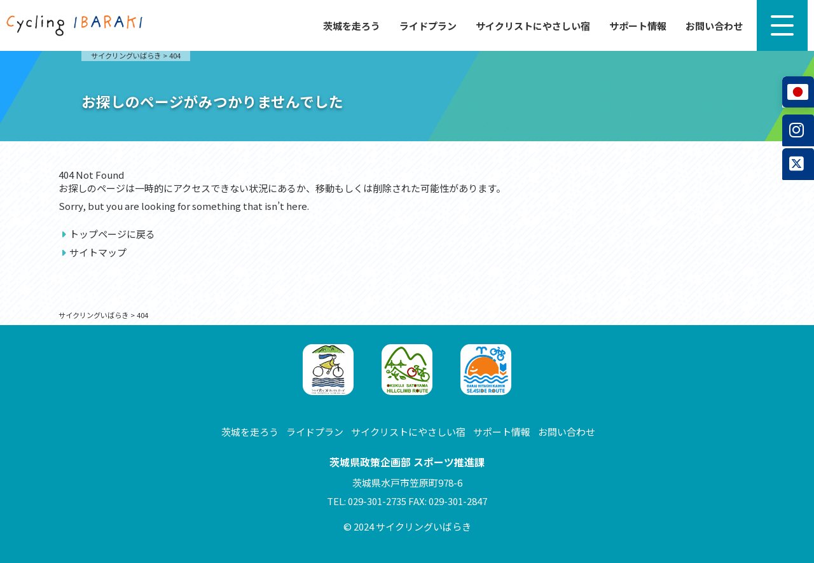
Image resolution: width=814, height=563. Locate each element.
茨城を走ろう (351, 25)
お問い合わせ (714, 25)
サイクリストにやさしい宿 (533, 25)
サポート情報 (637, 25)
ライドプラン (428, 25)
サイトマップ (98, 252)
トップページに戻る (112, 233)
